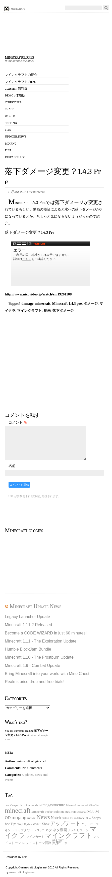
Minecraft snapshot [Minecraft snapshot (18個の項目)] (76, 811)
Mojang (10, 143)
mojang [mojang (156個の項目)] (19, 817)
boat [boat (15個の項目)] (7, 805)
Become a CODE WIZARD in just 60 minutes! (46, 633)
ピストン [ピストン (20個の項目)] (83, 830)
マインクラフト (29, 311)
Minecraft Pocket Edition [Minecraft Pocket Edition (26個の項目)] (47, 812)
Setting (11, 123)
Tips (8, 129)
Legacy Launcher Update (27, 616)
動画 (47, 311)
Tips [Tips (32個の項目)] (14, 824)
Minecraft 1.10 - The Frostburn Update (39, 657)
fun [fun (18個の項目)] (28, 805)
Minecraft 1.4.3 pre (67, 303)
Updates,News (15, 136)
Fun (8, 150)
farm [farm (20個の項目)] (22, 805)
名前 (12, 466)
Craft (9, 109)
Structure (13, 102)
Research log (15, 157)
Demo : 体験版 (15, 95)
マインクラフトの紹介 (21, 75)
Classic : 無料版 (16, 88)
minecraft (42, 303)
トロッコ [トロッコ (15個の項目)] (39, 830)
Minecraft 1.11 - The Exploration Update (40, 641)
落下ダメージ (63, 311)
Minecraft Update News (35, 606)
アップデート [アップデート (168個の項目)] (65, 823)
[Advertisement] (57, 358)
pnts (24, 856)
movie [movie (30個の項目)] (31, 818)
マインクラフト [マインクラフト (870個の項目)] (68, 835)
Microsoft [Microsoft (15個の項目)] (71, 805)
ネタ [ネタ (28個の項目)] (48, 830)
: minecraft (15, 9)
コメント (18, 422)
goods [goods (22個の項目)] (34, 805)
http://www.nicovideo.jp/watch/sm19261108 (38, 294)
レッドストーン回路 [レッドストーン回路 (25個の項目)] (36, 843)
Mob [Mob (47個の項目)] (90, 811)
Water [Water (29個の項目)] (36, 824)
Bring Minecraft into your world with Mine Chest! (47, 673)
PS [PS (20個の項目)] (71, 818)
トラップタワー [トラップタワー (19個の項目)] (22, 830)
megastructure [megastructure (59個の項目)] (53, 805)
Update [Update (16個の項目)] (28, 824)
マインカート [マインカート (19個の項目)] (35, 836)
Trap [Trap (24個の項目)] (20, 824)
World (10, 116)
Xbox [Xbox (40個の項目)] (45, 824)
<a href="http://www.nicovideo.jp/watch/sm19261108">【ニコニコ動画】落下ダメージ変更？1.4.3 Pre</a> (50, 263)
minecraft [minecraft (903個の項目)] (17, 810)
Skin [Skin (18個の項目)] (88, 818)
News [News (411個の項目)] (43, 817)
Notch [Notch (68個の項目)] (56, 817)
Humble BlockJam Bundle (28, 649)
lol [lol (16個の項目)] (40, 805)
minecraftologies (19, 57)
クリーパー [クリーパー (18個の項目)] (88, 824)
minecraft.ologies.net (22, 872)
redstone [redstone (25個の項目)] (79, 818)
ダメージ (91, 303)
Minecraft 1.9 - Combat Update (32, 665)
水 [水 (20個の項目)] (66, 843)
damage (27, 303)
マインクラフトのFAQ (20, 82)
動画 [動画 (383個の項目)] (58, 842)
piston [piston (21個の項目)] (65, 818)
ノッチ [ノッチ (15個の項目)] (72, 830)
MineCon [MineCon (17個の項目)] (94, 805)
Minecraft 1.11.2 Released (28, 624)
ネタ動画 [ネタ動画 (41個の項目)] (60, 830)
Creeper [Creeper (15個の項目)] (14, 805)
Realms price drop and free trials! (34, 681)
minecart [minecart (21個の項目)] (82, 805)
